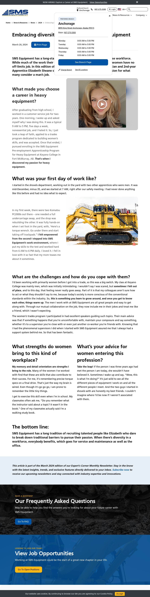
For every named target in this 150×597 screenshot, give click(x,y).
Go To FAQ (23, 521)
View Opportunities (98, 2)
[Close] (110, 16)
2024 (40, 23)
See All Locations (81, 70)
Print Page (40, 44)
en (122, 9)
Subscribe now (120, 469)
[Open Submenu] (123, 15)
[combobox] (137, 9)
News (33, 23)
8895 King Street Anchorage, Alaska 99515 (76, 28)
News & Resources (20, 23)
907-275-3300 (70, 33)
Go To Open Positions (28, 569)
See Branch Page (83, 62)
